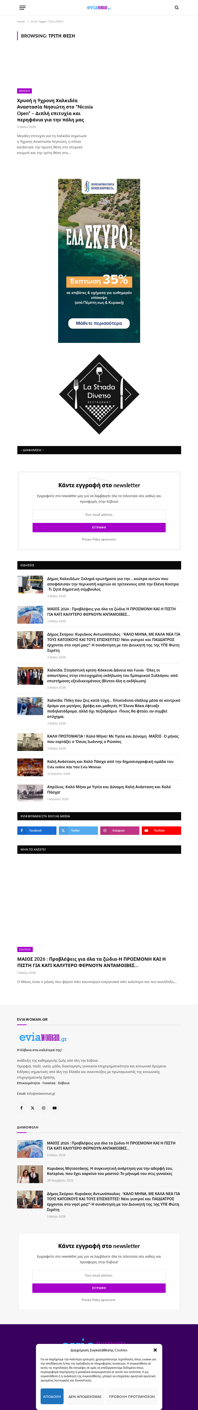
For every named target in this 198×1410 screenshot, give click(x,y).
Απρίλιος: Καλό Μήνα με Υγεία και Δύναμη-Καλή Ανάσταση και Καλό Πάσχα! (109, 789)
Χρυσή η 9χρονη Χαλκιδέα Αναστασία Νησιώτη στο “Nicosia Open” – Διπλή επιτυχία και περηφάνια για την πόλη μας (55, 110)
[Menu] (22, 7)
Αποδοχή (52, 1396)
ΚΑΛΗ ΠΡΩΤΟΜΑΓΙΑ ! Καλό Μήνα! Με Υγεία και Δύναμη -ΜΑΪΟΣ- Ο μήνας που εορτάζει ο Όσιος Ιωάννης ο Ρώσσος (113, 739)
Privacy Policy (91, 539)
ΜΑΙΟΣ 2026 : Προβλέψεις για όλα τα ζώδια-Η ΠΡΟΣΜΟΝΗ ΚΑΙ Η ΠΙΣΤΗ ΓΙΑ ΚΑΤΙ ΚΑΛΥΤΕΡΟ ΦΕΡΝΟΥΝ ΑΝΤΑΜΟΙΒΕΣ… (111, 611)
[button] (155, 1350)
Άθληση (24, 91)
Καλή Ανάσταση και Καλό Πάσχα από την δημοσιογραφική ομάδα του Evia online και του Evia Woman (110, 764)
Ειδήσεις (25, 949)
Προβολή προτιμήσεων (132, 1396)
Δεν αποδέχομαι (85, 1396)
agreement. (99, 539)
